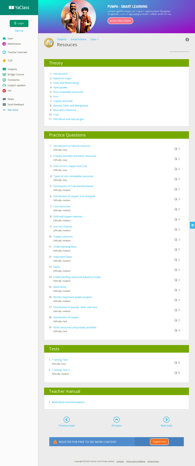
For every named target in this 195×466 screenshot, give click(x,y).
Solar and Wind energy (66, 83)
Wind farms (59, 287)
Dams (56, 267)
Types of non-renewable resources (73, 176)
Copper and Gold (62, 101)
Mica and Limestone (64, 110)
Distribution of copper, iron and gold (74, 196)
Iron (55, 96)
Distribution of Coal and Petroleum (73, 186)
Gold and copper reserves (67, 216)
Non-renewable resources (68, 92)
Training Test (60, 359)
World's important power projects (72, 297)
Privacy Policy (153, 461)
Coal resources (61, 206)
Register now (159, 441)
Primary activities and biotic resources (74, 156)
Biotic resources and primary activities (74, 327)
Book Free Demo (120, 20)
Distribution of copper (66, 317)
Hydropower (60, 87)
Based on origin (62, 78)
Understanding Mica (64, 246)
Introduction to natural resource (71, 145)
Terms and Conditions (135, 461)
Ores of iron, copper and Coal (70, 166)
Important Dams (62, 256)
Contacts (120, 461)
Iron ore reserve (62, 226)
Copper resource (63, 236)
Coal (55, 114)
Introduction (60, 73)
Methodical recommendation (68, 402)
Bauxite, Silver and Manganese (70, 105)
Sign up (19, 30)
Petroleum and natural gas (68, 119)
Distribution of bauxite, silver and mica (75, 307)
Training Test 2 (61, 370)
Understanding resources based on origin (77, 277)
